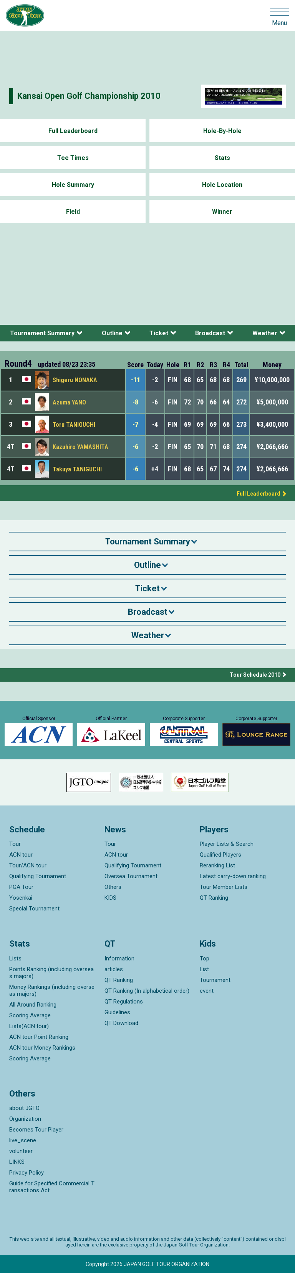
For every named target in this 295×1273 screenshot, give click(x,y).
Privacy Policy (26, 1172)
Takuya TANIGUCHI (77, 469)
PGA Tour (21, 887)
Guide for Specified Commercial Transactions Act (51, 1187)
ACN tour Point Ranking (38, 1036)
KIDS (110, 897)
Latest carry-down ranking (233, 876)
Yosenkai (20, 897)
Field (73, 211)
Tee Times (73, 157)
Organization (25, 1118)
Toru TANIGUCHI (74, 424)
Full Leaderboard (73, 131)
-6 (135, 447)
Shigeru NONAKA (75, 380)
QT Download (121, 1023)
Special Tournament (34, 908)
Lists (15, 958)
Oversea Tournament (130, 876)
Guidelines (117, 1012)
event (207, 990)
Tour (15, 843)
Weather (264, 333)
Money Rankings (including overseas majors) (51, 990)
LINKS (17, 1161)
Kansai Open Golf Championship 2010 (89, 96)
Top (204, 958)
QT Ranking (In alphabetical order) (146, 990)
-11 (135, 380)
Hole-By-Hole (222, 131)
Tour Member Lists (223, 887)
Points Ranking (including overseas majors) (51, 973)
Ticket (158, 333)
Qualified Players (220, 854)
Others (112, 887)
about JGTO (24, 1108)
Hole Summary (73, 184)
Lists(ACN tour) (29, 1026)
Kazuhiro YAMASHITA (80, 447)
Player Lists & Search (227, 843)
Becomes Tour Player (36, 1129)
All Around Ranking (32, 1004)
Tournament (215, 980)
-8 (135, 402)
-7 (135, 424)
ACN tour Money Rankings (42, 1047)
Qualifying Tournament (37, 876)
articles (113, 969)
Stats (222, 157)
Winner (222, 211)
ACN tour (21, 854)
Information (119, 958)
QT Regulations (123, 1001)
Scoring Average (30, 1015)
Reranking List (217, 865)
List (204, 969)
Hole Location (222, 184)
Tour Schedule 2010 (255, 675)
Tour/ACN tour (27, 865)
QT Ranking (214, 897)
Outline (112, 333)
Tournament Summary (42, 333)
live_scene (22, 1140)
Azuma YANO (69, 402)
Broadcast (210, 333)
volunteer (21, 1151)
